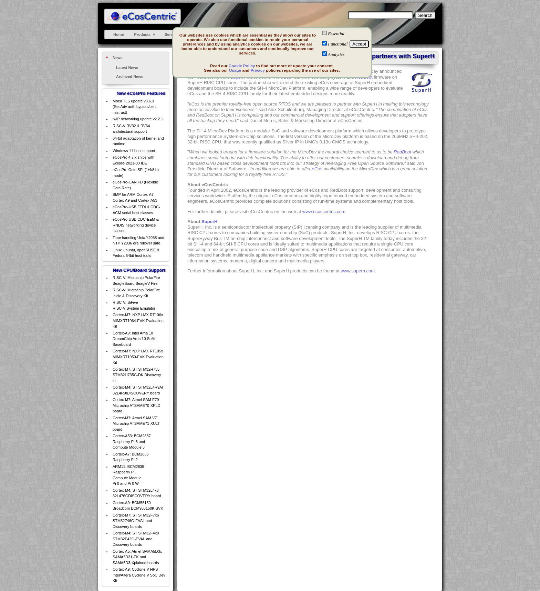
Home (118, 34)
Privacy (257, 70)
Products (142, 34)
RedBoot (402, 151)
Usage (235, 70)
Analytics (336, 54)
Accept (359, 44)
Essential (336, 33)
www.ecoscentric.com (323, 211)
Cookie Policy (242, 65)
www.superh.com (358, 270)
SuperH (209, 221)
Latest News (127, 68)
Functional (337, 44)
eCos (317, 168)
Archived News (129, 76)
